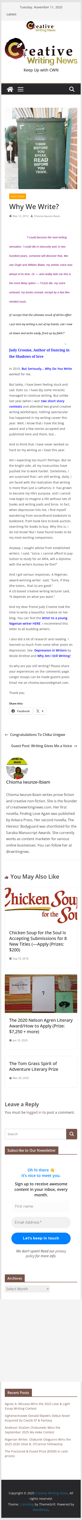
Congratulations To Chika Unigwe (35, 734)
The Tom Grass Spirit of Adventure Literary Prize (33, 1066)
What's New (17, 196)
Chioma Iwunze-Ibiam (47, 216)
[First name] (41, 1206)
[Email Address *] (41, 1222)
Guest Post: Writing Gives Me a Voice (44, 745)
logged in (34, 1112)
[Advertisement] (41, 1340)
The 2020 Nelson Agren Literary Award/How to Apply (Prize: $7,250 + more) (41, 1026)
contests (15, 406)
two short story (52, 401)
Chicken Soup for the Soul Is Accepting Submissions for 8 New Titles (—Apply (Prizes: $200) (38, 941)
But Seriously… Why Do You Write (47, 369)
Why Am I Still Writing (53, 656)
